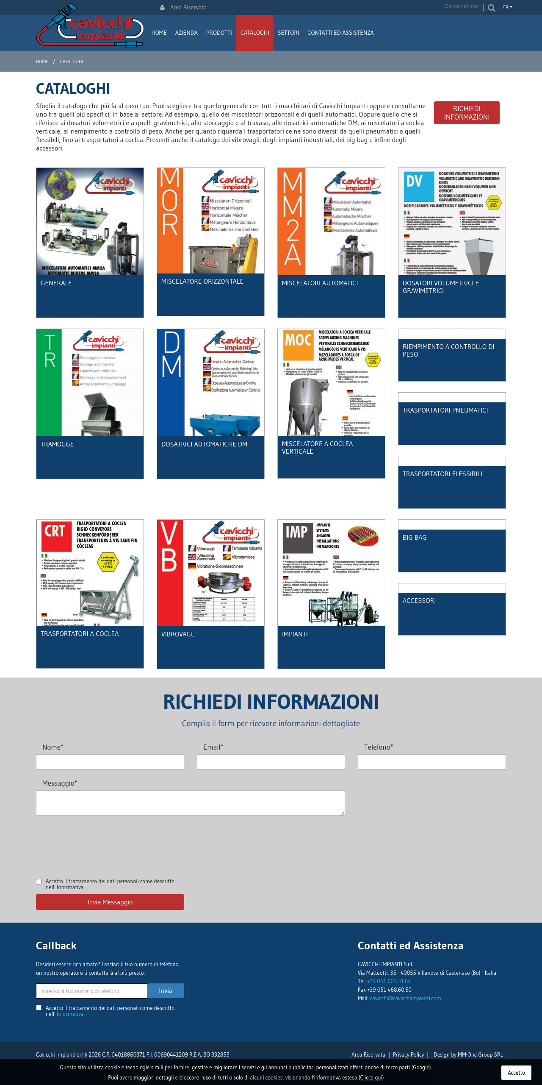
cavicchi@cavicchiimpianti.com (405, 998)
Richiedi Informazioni (466, 112)
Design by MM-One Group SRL (468, 1054)
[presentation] (100, 840)
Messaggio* (59, 782)
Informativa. (71, 887)
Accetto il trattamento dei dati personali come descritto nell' (110, 884)
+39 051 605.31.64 (389, 981)
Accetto (516, 1072)
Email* (213, 746)
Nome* (53, 746)
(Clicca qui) (371, 1077)
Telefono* (378, 746)
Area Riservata (183, 7)
